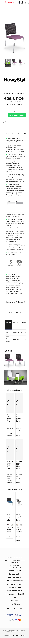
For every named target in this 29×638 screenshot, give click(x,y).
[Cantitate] (5, 115)
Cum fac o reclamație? (14, 581)
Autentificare (14, 604)
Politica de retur (14, 571)
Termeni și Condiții (14, 557)
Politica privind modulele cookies (15, 561)
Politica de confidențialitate (14, 566)
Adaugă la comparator (10, 122)
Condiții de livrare (14, 587)
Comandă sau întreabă (16, 115)
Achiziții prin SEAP (14, 584)
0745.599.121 (21, 636)
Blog (14, 597)
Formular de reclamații (14, 594)
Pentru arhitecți (14, 577)
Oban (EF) (16, 322)
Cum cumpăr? (14, 574)
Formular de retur (14, 591)
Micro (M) (24, 322)
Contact (14, 601)
